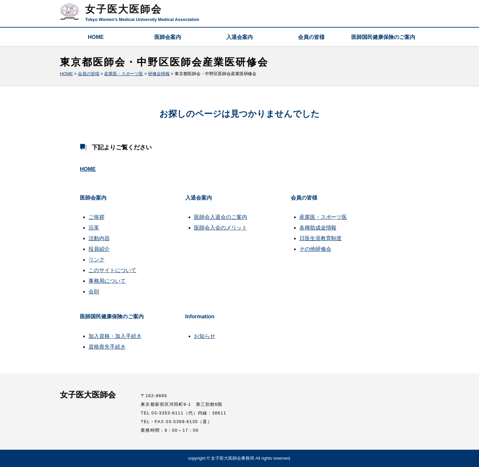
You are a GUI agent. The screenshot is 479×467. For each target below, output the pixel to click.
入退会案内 (239, 37)
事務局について (107, 281)
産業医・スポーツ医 (323, 217)
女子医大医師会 (123, 9)
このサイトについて (112, 270)
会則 (93, 291)
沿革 (93, 228)
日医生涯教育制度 (320, 238)
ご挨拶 (96, 217)
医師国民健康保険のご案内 (383, 37)
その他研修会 (315, 249)
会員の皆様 (311, 37)
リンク (96, 259)
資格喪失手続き (107, 347)
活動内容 (99, 238)
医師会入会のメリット (220, 228)
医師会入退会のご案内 (220, 217)
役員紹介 (99, 249)
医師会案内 (167, 37)
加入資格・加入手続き (115, 336)
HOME (96, 37)
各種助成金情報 (318, 228)
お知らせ (204, 336)
